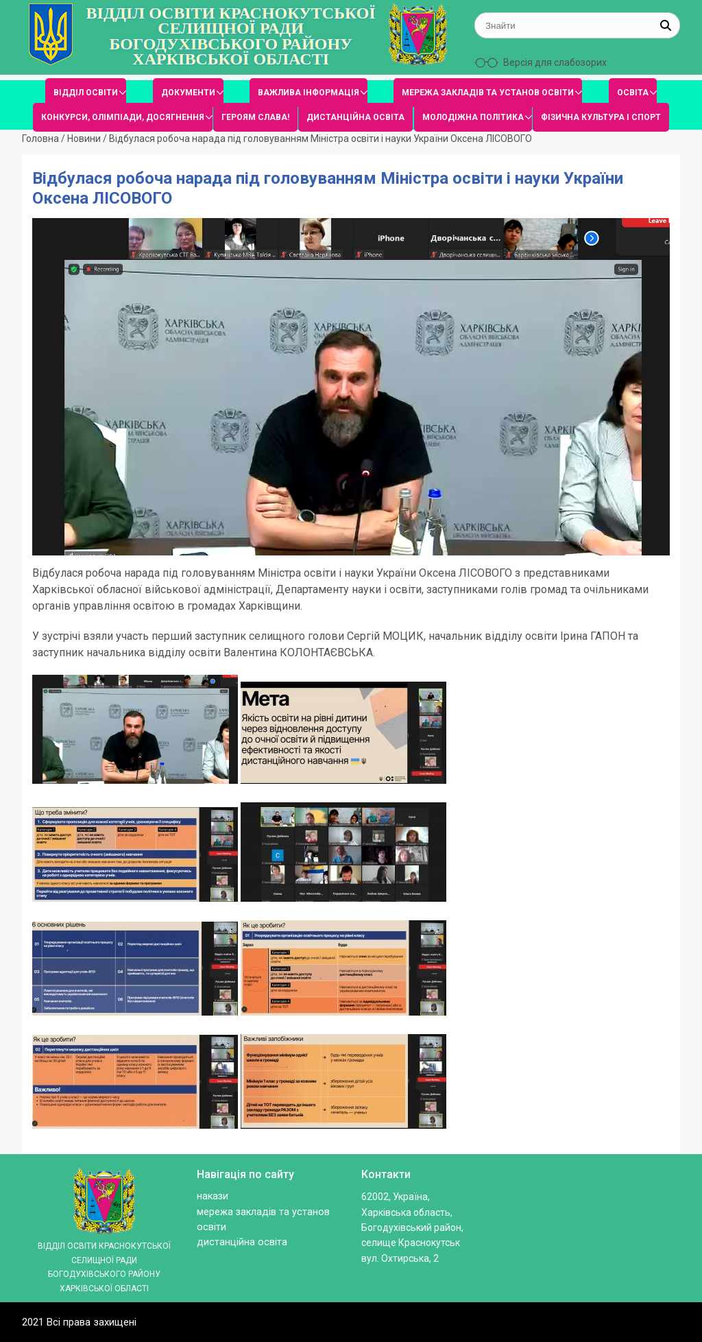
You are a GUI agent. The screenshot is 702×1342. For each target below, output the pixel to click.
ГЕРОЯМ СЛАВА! (255, 117)
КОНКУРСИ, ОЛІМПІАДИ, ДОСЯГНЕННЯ (122, 117)
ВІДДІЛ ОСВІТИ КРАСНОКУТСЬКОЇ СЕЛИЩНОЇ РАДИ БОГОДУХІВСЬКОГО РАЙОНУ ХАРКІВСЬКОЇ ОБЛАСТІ (231, 36)
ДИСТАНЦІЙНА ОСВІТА (355, 117)
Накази (212, 1196)
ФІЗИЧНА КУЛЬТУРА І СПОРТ (601, 117)
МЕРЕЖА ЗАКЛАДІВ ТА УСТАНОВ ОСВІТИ (488, 92)
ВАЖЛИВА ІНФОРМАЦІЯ (308, 92)
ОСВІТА (633, 92)
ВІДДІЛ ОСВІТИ (85, 92)
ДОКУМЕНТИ (188, 92)
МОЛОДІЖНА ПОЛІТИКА (473, 117)
